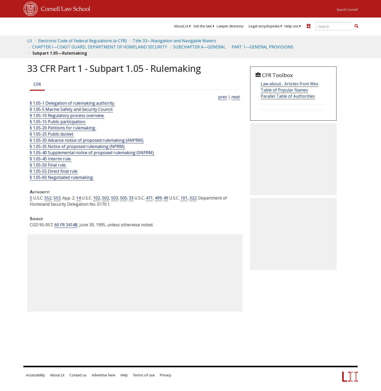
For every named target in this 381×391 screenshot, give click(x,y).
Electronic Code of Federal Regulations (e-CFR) (82, 41)
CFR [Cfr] (37, 84)
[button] (356, 26)
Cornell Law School (64, 8)
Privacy (165, 375)
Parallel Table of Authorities (288, 96)
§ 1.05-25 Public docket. (52, 134)
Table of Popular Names (284, 90)
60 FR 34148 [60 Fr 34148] (66, 225)
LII (29, 41)
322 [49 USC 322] (192, 198)
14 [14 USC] (78, 198)
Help (124, 375)
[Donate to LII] (308, 26)
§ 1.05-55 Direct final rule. (54, 171)
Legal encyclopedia (264, 26)
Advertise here (103, 375)
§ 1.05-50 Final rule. (48, 165)
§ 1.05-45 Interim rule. (50, 159)
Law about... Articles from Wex (289, 84)
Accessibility (35, 375)
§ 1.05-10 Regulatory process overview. (67, 115)
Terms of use (144, 375)
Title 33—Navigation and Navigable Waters (174, 41)
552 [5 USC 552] (47, 198)
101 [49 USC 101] (183, 198)
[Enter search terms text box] (334, 26)
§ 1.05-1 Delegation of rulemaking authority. (72, 103)
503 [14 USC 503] (114, 198)
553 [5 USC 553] (56, 198)
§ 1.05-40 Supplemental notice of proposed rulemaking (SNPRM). (92, 152)
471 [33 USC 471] (149, 198)
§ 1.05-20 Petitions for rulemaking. (63, 128)
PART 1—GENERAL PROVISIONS (262, 47)
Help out (291, 26)
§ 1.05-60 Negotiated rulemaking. (62, 177)
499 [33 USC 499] (158, 198)
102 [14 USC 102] (96, 198)
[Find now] (356, 26)
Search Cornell (347, 9)
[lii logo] (81, 26)
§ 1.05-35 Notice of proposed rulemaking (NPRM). (77, 146)
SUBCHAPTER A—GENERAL (199, 47)
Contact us (78, 375)
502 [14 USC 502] (105, 198)
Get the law (202, 26)
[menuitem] (181, 26)
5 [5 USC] (31, 198)
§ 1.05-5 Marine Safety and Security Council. (71, 109)
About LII (181, 26)
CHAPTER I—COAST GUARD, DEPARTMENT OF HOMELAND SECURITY (99, 47)
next (235, 97)
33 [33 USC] (131, 198)
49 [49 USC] (166, 198)
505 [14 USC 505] (123, 198)
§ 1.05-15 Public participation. (58, 121)
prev (222, 97)
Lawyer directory (230, 26)
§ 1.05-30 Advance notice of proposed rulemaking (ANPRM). (87, 140)
